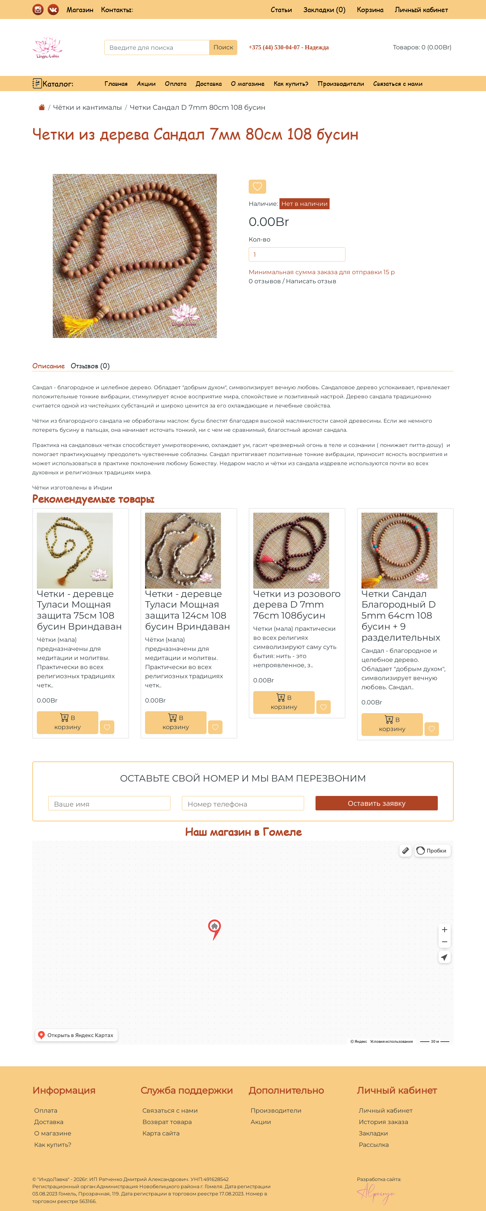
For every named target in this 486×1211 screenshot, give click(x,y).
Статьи (281, 9)
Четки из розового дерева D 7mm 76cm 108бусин (297, 604)
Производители (340, 83)
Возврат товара (167, 1122)
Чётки (40, 420)
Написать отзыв (311, 281)
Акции (146, 83)
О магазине (248, 83)
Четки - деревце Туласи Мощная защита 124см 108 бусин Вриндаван (187, 610)
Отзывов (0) (90, 365)
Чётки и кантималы (87, 107)
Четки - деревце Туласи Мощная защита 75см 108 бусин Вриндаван (79, 610)
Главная (116, 83)
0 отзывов (265, 281)
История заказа (383, 1122)
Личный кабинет (421, 9)
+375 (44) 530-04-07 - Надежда (289, 47)
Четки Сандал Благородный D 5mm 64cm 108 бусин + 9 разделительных (400, 615)
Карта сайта (161, 1133)
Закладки (373, 1133)
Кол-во (259, 239)
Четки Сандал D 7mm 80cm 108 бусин (197, 107)
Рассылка (374, 1144)
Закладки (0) (324, 9)
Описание (48, 365)
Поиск (223, 47)
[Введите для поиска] (157, 47)
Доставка (209, 83)
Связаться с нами (398, 83)
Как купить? (291, 83)
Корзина (370, 9)
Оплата (175, 83)
